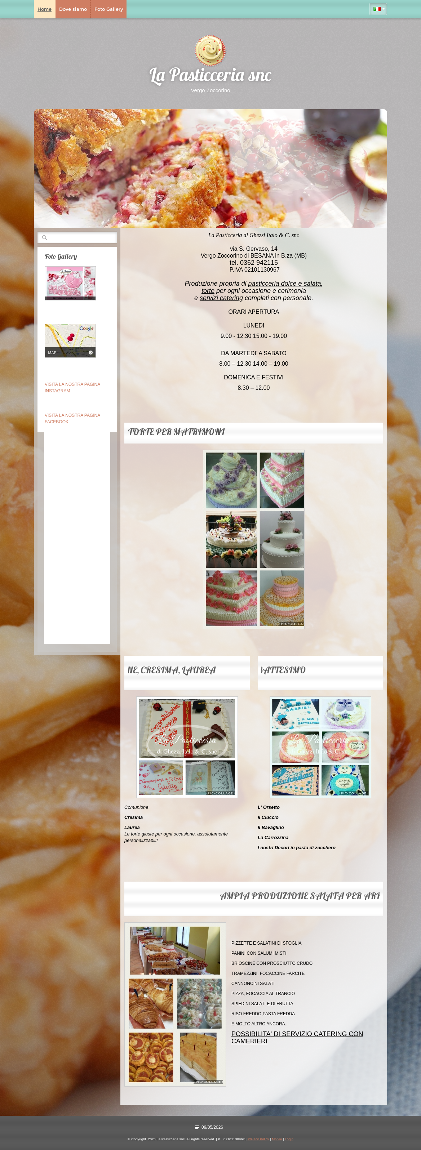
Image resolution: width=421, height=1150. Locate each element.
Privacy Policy (258, 1139)
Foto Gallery (108, 9)
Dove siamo (73, 9)
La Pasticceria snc (210, 76)
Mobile (277, 1139)
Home (44, 9)
